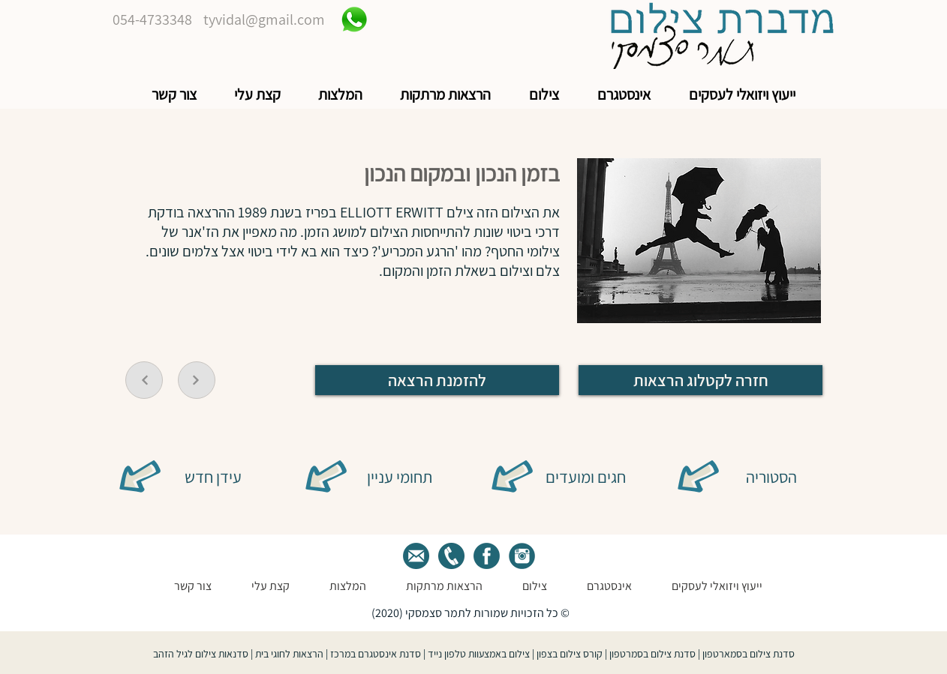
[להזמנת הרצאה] (437, 380)
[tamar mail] (416, 556)
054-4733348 (152, 19)
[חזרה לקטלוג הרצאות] (700, 380)
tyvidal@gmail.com (264, 19)
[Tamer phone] (451, 556)
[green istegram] (522, 556)
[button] (741, 95)
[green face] (487, 556)
